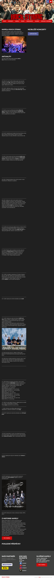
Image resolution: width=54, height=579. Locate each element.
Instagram (23, 567)
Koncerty (10, 21)
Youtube (23, 565)
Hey (9, 82)
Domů (4, 21)
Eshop (22, 21)
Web (22, 560)
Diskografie (29, 21)
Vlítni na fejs (33, 33)
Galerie (37, 21)
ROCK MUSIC (12, 382)
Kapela (17, 21)
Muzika (6, 279)
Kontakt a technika (46, 21)
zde (6, 404)
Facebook (23, 563)
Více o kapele (41, 564)
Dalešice (17, 158)
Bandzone (23, 570)
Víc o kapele (7, 538)
